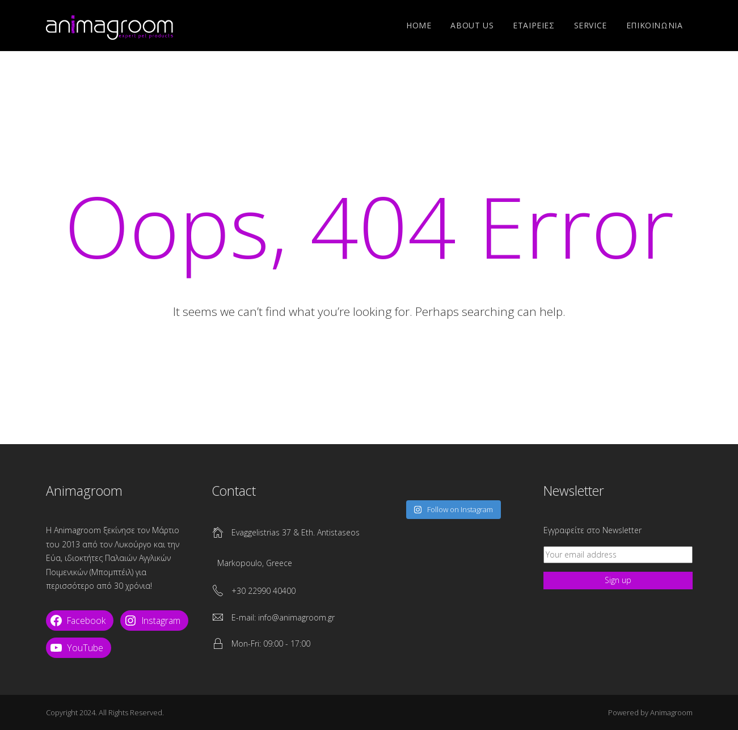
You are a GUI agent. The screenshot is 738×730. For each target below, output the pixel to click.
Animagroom (671, 712)
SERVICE (590, 25)
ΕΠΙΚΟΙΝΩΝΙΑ (654, 25)
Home (418, 25)
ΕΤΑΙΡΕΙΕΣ (533, 25)
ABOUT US (472, 25)
